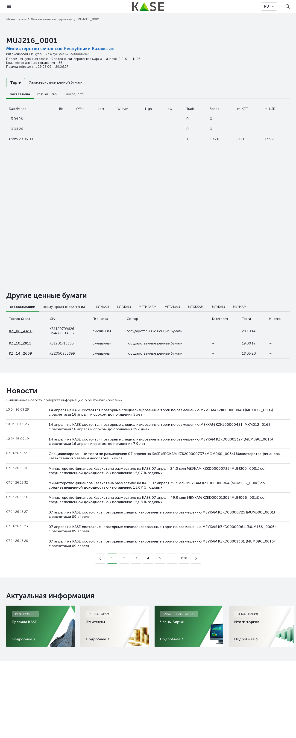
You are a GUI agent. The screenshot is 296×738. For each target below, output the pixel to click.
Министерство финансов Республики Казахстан (60, 48)
